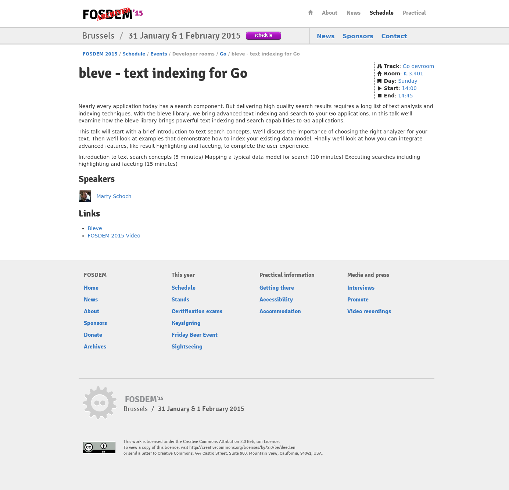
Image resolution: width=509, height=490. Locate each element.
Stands (180, 299)
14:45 (405, 96)
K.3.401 (413, 73)
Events (158, 54)
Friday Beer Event (195, 335)
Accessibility (276, 299)
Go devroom (418, 66)
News (354, 13)
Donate (93, 335)
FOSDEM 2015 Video (114, 236)
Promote (358, 299)
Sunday (407, 81)
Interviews (360, 288)
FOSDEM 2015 (100, 54)
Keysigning (186, 323)
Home (310, 12)
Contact (394, 36)
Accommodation (280, 311)
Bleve (95, 228)
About (329, 13)
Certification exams (197, 311)
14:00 (409, 88)
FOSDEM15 (113, 14)
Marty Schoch (114, 196)
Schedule (382, 13)
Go (223, 54)
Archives (95, 346)
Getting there (276, 288)
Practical (414, 13)
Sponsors (358, 36)
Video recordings (369, 311)
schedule (263, 35)
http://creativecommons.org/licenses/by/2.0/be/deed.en (242, 447)
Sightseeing (187, 346)
